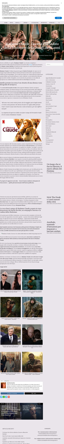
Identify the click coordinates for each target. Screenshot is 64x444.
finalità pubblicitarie (9, 432)
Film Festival (49, 100)
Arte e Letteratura (50, 80)
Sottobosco (48, 134)
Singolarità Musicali (51, 132)
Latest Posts (6, 380)
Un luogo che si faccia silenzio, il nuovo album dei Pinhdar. (54, 157)
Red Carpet (48, 126)
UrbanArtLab (49, 142)
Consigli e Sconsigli (50, 88)
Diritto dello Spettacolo (51, 92)
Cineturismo (49, 86)
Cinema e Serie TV (33, 55)
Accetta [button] (58, 440)
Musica (19, 22)
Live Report (49, 108)
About (2, 380)
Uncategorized (49, 140)
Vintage (48, 144)
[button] (61, 426)
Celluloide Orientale (51, 82)
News (11, 22)
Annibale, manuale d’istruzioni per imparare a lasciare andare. (54, 193)
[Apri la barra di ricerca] (59, 22)
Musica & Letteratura (51, 112)
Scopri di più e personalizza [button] (10, 440)
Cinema (26, 22)
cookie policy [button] (6, 429)
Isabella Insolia (11, 383)
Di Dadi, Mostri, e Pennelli (52, 90)
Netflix (7, 63)
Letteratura (34, 22)
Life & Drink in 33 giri (51, 106)
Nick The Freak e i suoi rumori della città (54, 175)
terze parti (21, 430)
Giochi (47, 102)
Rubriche (53, 22)
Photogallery (49, 120)
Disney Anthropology (51, 94)
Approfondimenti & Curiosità (53, 78)
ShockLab (48, 130)
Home (5, 22)
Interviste (44, 22)
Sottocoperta (49, 136)
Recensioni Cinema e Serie (45, 55)
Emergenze (49, 98)
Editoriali (48, 96)
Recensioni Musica (50, 124)
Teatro (47, 138)
